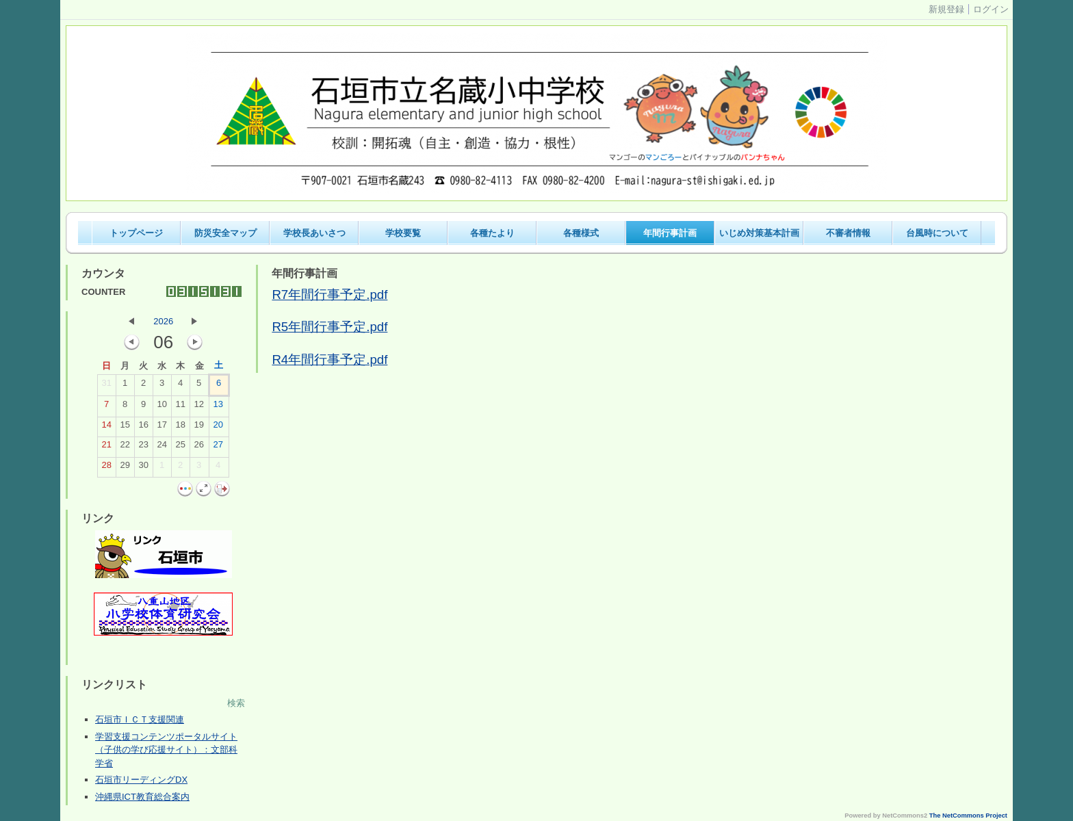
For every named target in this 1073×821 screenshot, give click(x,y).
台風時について (937, 233)
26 (198, 447)
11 (180, 407)
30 (143, 468)
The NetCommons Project (968, 815)
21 (106, 447)
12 (198, 407)
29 (124, 468)
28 (106, 468)
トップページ (136, 233)
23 (143, 447)
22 (124, 447)
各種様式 (581, 233)
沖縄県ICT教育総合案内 (142, 797)
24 (161, 447)
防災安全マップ (225, 233)
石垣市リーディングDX (141, 779)
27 (217, 447)
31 (106, 386)
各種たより (492, 233)
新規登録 (946, 9)
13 (217, 407)
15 (124, 427)
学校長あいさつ (314, 233)
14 (106, 427)
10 (161, 407)
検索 (236, 703)
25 (180, 447)
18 (180, 427)
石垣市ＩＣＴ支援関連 (139, 719)
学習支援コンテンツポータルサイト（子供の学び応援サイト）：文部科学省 (166, 749)
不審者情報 (848, 233)
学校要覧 (403, 233)
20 (217, 427)
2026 (163, 321)
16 (143, 427)
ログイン (991, 9)
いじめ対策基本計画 (759, 233)
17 (161, 427)
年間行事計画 (670, 233)
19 (198, 427)
